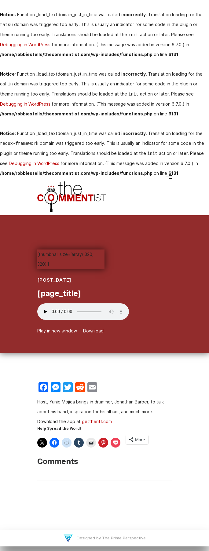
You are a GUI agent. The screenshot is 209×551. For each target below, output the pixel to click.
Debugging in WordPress (25, 44)
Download (93, 330)
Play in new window (57, 330)
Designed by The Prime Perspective (110, 537)
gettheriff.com (97, 421)
